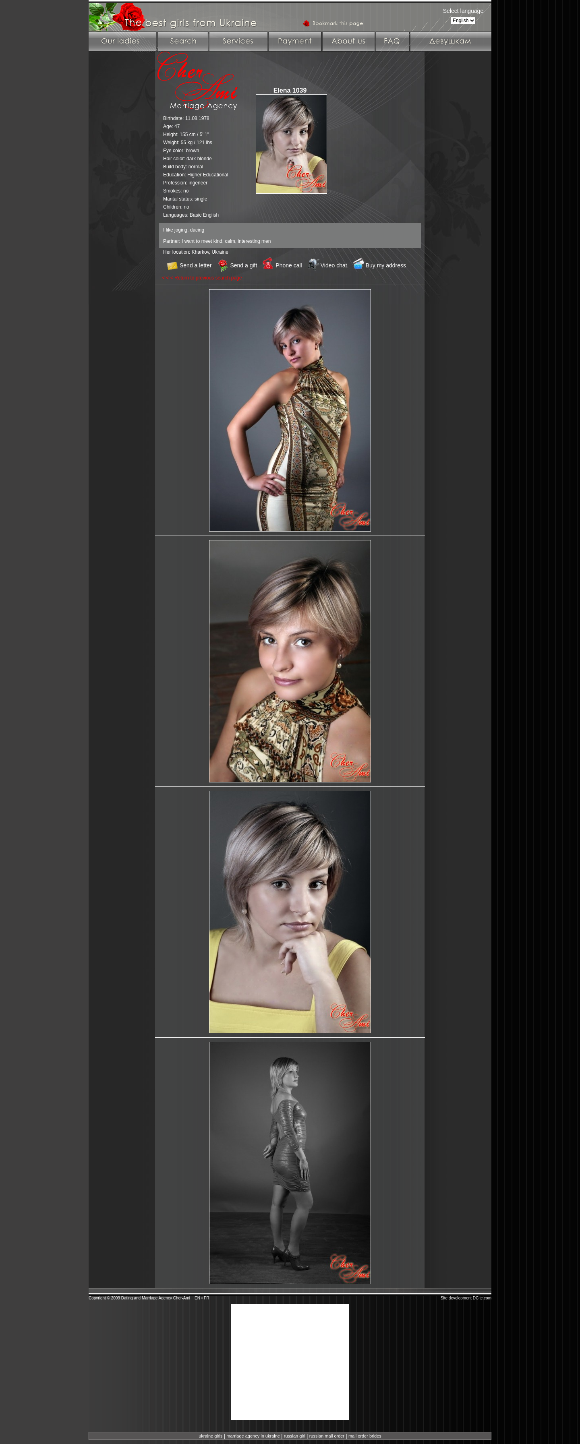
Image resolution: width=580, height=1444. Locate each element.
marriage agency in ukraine (253, 1436)
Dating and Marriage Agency (146, 1298)
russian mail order (326, 1436)
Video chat (334, 265)
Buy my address (386, 265)
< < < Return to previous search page (202, 278)
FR (206, 1298)
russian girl (294, 1436)
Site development (456, 1298)
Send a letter (195, 265)
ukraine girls (210, 1436)
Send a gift (243, 265)
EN (197, 1298)
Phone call (289, 265)
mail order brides (364, 1436)
